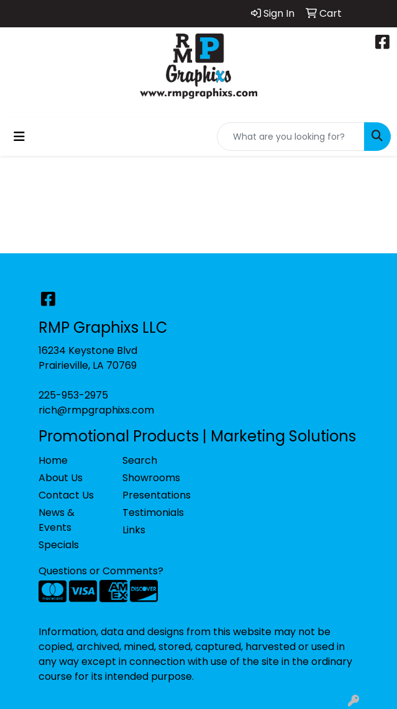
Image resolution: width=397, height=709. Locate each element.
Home (53, 460)
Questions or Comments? (101, 571)
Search (139, 460)
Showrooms (151, 478)
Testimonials (153, 512)
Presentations (156, 495)
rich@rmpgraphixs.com (96, 410)
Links (133, 530)
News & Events (57, 520)
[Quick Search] (291, 136)
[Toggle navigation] (19, 136)
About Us (61, 478)
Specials (59, 545)
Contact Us (66, 495)
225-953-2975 (73, 395)
